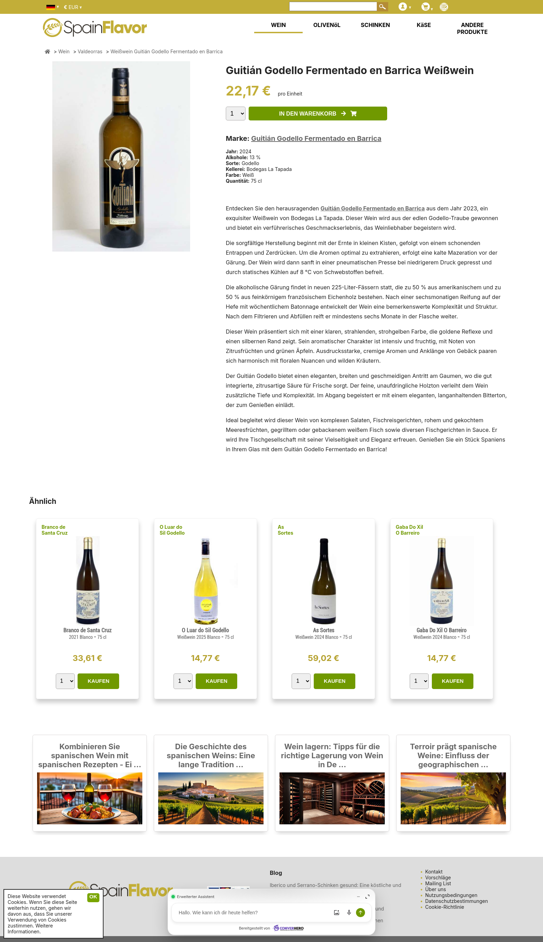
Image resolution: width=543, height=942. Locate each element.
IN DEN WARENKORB (318, 114)
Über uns (435, 889)
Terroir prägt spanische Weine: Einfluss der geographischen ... (453, 755)
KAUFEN (98, 681)
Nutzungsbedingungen (451, 895)
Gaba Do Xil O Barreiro (409, 530)
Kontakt (434, 872)
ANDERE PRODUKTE (472, 28)
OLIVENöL (327, 24)
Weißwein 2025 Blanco (199, 637)
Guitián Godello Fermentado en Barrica (316, 138)
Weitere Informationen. (30, 928)
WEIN (278, 24)
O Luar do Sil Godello (172, 530)
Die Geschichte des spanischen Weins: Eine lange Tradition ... (211, 755)
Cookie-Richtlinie (444, 907)
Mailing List (438, 883)
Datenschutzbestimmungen (456, 901)
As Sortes (285, 530)
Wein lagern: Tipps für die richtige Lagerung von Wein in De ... (332, 755)
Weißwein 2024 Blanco (317, 637)
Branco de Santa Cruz (55, 530)
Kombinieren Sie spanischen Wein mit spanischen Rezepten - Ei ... (89, 755)
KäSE (424, 24)
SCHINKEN (375, 24)
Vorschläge (438, 877)
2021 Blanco (81, 637)
